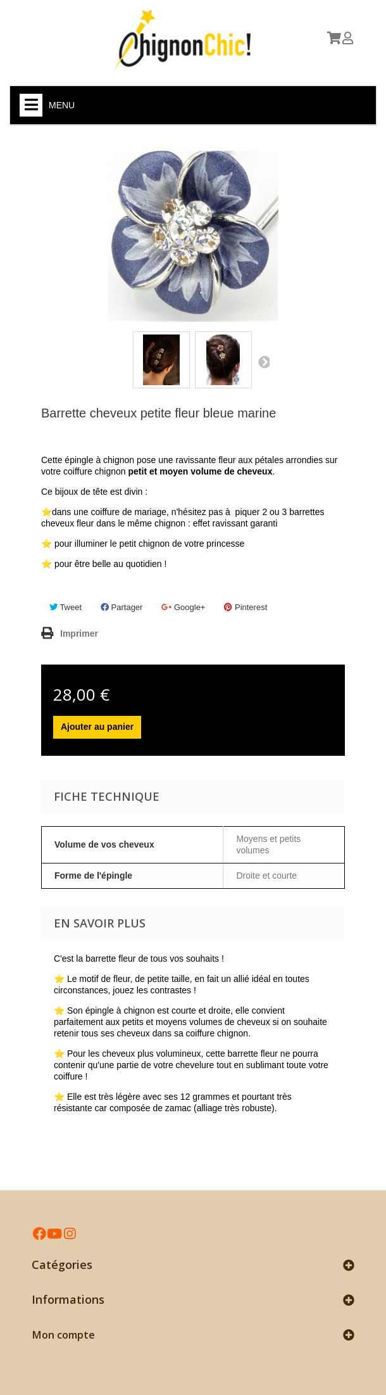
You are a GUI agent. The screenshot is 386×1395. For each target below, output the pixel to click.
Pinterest (245, 607)
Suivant (263, 361)
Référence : (58, 441)
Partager (121, 607)
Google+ (183, 607)
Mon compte (63, 1335)
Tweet (65, 607)
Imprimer (79, 633)
